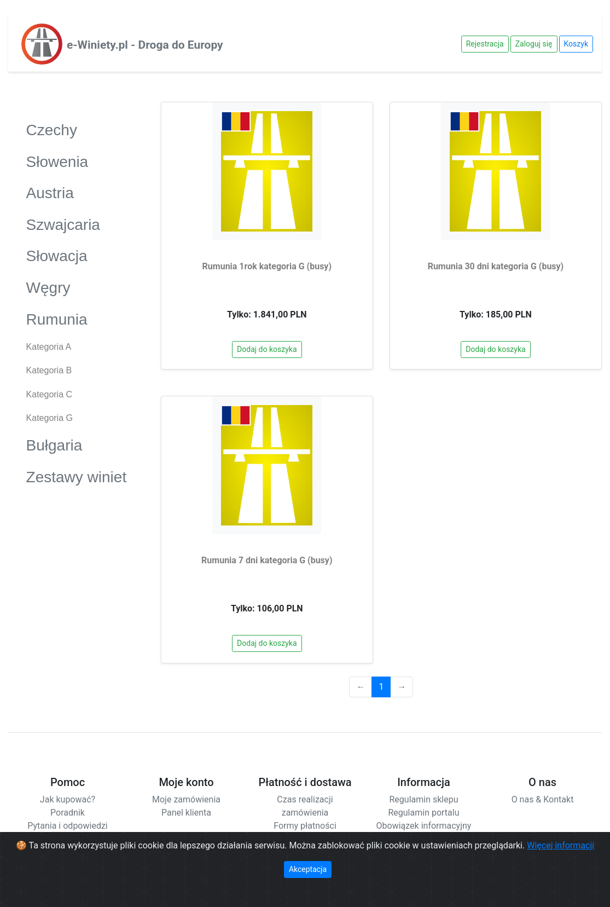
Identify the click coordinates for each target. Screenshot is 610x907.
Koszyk (576, 43)
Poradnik (67, 812)
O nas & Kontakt (543, 799)
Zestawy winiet (76, 476)
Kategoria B (49, 370)
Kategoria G (49, 418)
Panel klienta (186, 812)
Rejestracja (485, 43)
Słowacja (76, 255)
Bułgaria (76, 445)
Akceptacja (308, 869)
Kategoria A (49, 346)
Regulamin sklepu (423, 799)
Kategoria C (49, 394)
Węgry (76, 287)
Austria (76, 192)
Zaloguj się (534, 43)
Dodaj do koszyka (267, 349)
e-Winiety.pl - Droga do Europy (145, 44)
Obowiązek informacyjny (424, 826)
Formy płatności (305, 826)
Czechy (76, 129)
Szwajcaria (76, 224)
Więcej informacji (560, 845)
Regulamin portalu (423, 812)
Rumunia (76, 319)
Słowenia (76, 161)
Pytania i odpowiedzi (67, 826)
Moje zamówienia (186, 799)
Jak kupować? (67, 799)
